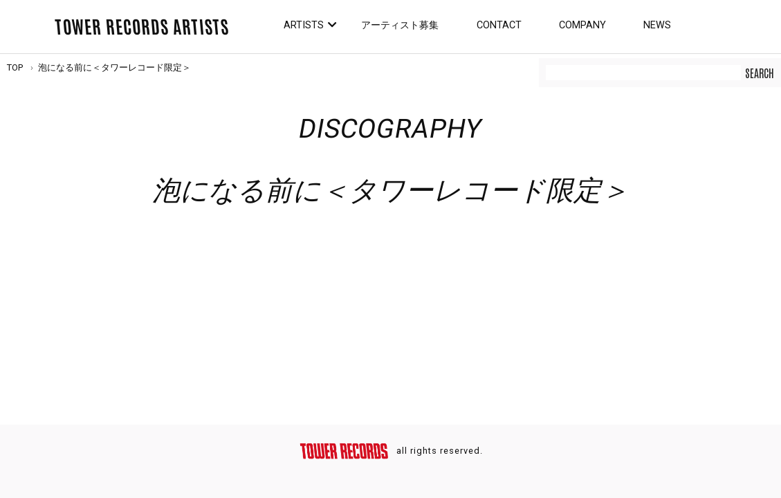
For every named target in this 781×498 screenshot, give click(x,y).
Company (582, 25)
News (657, 25)
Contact (499, 25)
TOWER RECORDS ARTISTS (142, 25)
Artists (304, 25)
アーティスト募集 (400, 25)
